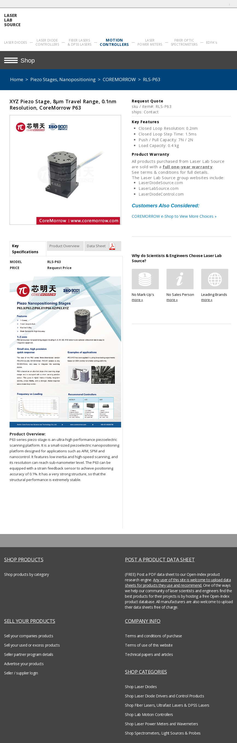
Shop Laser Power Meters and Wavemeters (161, 723)
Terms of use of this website (148, 645)
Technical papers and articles (149, 654)
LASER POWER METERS (149, 42)
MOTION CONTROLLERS (114, 42)
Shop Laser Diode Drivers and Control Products (164, 695)
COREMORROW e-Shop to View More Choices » (181, 218)
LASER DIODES (15, 42)
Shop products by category (26, 574)
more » (137, 299)
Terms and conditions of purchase (153, 635)
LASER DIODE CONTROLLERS (47, 42)
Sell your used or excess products (32, 645)
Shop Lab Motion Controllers (149, 714)
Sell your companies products (28, 635)
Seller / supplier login (21, 673)
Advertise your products (23, 663)
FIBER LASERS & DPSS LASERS (79, 42)
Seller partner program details (28, 654)
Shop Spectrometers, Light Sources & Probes (162, 733)
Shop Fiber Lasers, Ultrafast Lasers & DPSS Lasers (167, 705)
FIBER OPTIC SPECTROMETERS (184, 42)
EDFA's (211, 42)
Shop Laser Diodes (141, 686)
